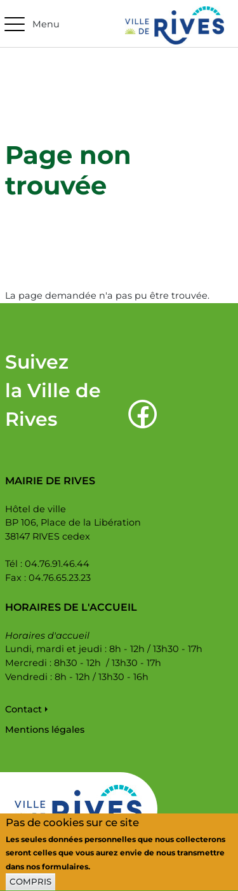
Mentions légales (44, 729)
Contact (23, 709)
